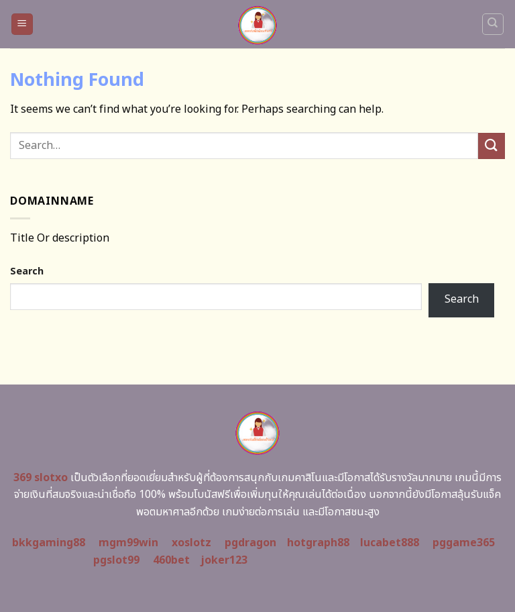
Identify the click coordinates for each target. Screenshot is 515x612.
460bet (171, 560)
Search (27, 271)
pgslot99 (116, 560)
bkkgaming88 (48, 543)
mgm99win (128, 543)
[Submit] (491, 146)
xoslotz (191, 543)
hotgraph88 (318, 543)
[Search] (493, 24)
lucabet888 (389, 543)
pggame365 (464, 543)
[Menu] (22, 24)
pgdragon (250, 543)
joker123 (224, 560)
